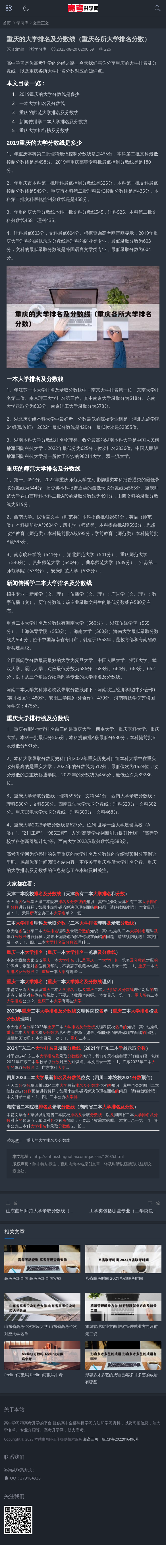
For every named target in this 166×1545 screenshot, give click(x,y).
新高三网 (90, 1439)
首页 (7, 23)
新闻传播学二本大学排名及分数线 (53, 121)
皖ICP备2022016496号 (120, 1439)
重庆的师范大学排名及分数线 (48, 112)
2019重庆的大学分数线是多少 (49, 94)
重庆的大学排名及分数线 (48, 1140)
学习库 (22, 23)
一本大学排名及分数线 (42, 103)
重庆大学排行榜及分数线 (44, 130)
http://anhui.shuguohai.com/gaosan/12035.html (79, 1156)
